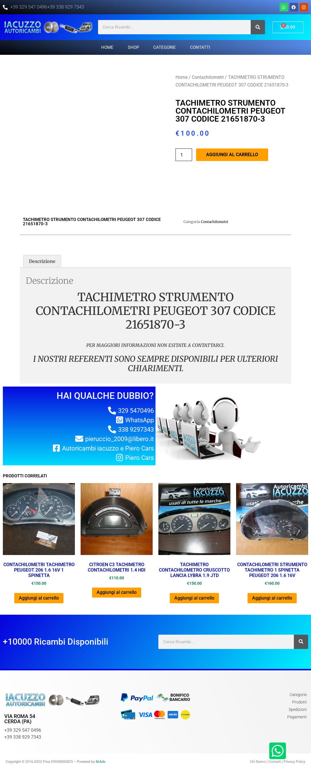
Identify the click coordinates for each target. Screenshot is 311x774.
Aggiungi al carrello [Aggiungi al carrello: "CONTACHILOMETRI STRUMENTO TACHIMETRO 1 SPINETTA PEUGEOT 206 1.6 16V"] (272, 598)
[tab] (42, 261)
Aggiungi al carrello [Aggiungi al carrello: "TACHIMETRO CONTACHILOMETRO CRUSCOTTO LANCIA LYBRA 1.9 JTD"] (194, 598)
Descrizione (42, 261)
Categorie (164, 47)
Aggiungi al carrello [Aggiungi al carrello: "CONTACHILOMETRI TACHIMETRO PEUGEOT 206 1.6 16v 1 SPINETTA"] (39, 598)
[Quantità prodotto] (184, 154)
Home (107, 47)
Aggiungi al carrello (232, 154)
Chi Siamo (258, 762)
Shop (133, 47)
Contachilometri (208, 77)
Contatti (200, 47)
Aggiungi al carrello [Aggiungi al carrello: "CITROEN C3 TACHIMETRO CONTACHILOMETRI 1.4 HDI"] (117, 592)
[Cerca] (258, 27)
